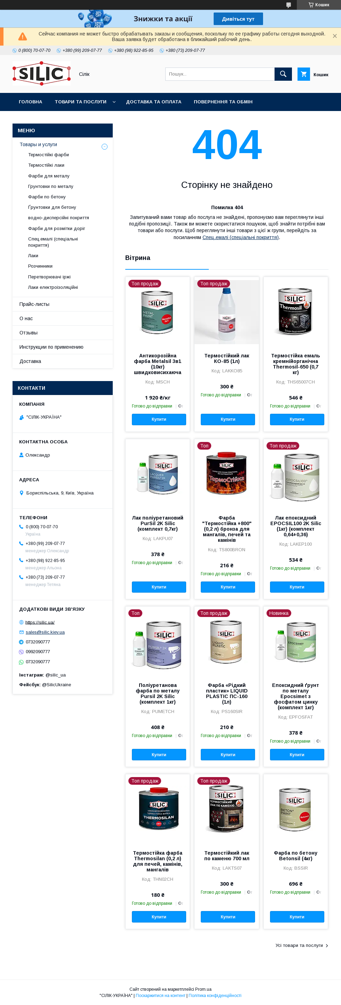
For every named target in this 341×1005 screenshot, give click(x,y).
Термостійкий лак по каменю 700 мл (226, 855)
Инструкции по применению (51, 347)
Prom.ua (203, 989)
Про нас (123, 119)
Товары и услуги (38, 144)
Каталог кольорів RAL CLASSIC (59, 119)
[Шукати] (283, 74)
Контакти (159, 119)
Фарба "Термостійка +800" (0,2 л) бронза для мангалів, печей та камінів (227, 529)
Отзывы (28, 332)
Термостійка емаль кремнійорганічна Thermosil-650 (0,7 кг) (295, 364)
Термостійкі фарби (48, 154)
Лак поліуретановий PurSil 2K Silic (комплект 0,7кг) (157, 523)
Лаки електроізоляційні (53, 287)
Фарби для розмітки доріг (56, 228)
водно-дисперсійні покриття (58, 217)
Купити (159, 419)
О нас (26, 318)
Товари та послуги (80, 101)
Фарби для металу (49, 176)
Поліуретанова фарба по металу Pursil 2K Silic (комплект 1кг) (158, 693)
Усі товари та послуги (299, 945)
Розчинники (40, 266)
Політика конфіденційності (215, 995)
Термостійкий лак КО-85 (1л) (226, 358)
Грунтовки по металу (50, 186)
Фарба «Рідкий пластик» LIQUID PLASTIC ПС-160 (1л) (227, 693)
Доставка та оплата (153, 101)
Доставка (30, 361)
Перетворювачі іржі (49, 276)
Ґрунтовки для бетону (52, 207)
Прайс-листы (34, 304)
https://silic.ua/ (40, 622)
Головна (30, 101)
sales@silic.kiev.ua (45, 632)
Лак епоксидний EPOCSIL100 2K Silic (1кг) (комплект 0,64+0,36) (295, 526)
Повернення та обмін (223, 101)
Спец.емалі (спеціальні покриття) (241, 237)
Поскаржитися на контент (160, 995)
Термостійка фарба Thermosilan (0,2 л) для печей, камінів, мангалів (157, 861)
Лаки (33, 255)
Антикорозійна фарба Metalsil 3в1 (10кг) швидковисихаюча (157, 364)
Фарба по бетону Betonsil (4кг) (295, 855)
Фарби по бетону (47, 196)
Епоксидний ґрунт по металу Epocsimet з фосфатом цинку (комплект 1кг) (295, 696)
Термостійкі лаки (46, 165)
